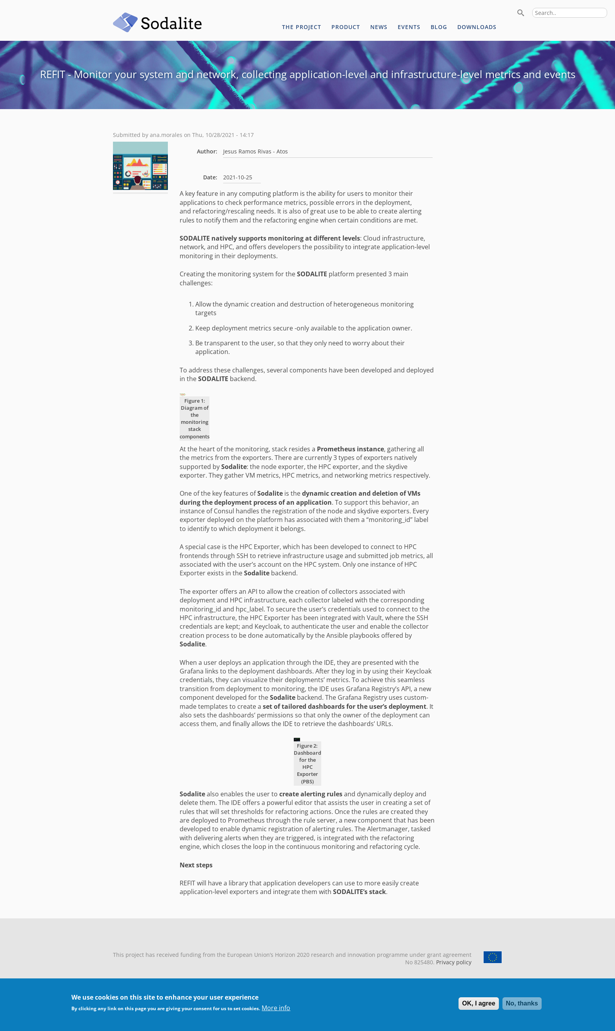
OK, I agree (478, 1007)
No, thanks (522, 1007)
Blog (439, 27)
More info (276, 1011)
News (379, 27)
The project (301, 27)
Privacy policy (453, 962)
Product (345, 27)
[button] (140, 187)
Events (409, 27)
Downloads (477, 27)
